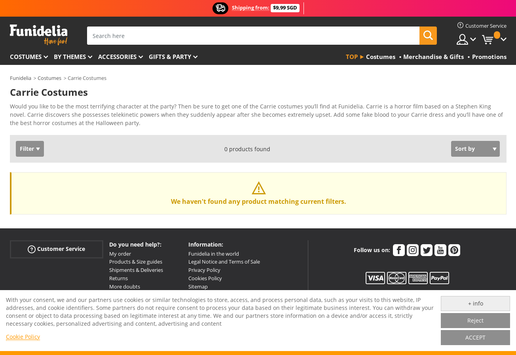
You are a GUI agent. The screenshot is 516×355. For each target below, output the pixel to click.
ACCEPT (475, 337)
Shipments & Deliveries (136, 269)
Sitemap (198, 286)
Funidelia (20, 78)
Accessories (117, 57)
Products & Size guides (135, 261)
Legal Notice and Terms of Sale (224, 261)
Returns (118, 278)
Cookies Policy (205, 278)
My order (120, 253)
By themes (70, 57)
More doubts (124, 286)
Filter (27, 148)
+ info (475, 303)
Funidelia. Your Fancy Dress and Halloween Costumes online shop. (38, 35)
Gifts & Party (170, 57)
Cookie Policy (23, 336)
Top (352, 57)
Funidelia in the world (213, 253)
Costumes (26, 57)
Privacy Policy (204, 269)
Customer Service (56, 249)
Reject (475, 320)
